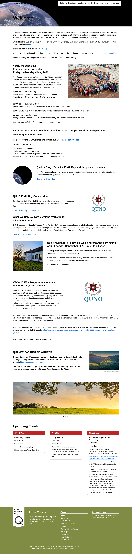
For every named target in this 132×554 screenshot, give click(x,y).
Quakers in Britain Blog (45, 179)
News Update (65, 532)
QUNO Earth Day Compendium (26, 210)
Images (53, 546)
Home (62, 515)
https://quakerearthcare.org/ (31, 362)
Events (96, 3)
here (29, 44)
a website (67, 546)
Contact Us (115, 3)
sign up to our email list (107, 53)
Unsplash (117, 371)
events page (43, 49)
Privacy (47, 546)
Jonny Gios (110, 371)
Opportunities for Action (69, 529)
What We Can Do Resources (24, 234)
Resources (64, 534)
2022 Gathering (66, 537)
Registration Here (70, 140)
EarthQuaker (72, 3)
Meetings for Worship (85, 3)
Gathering (63, 3)
